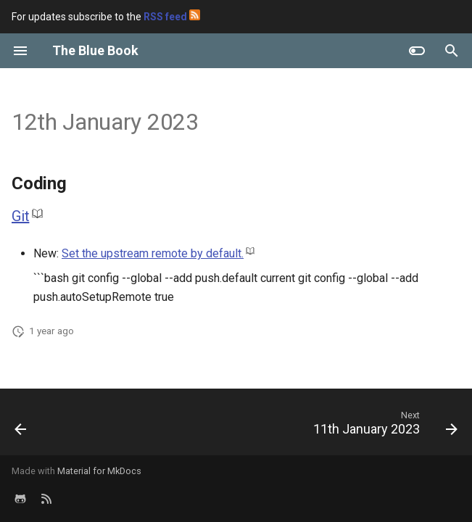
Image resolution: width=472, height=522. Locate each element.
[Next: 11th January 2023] (382, 426)
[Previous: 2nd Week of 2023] (22, 426)
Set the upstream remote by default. (153, 253)
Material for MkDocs (99, 470)
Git (20, 216)
